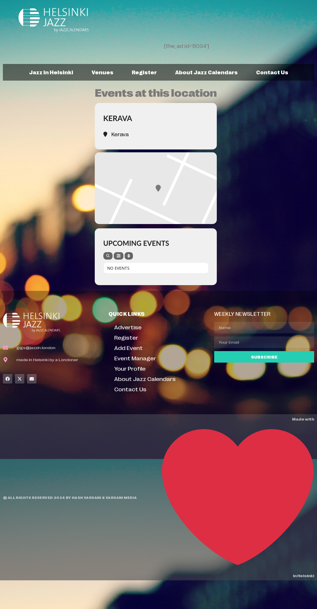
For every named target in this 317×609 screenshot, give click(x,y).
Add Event (128, 347)
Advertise (128, 327)
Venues (102, 72)
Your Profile (130, 368)
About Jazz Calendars (206, 72)
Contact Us (272, 72)
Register (144, 72)
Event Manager (135, 358)
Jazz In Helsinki (51, 72)
